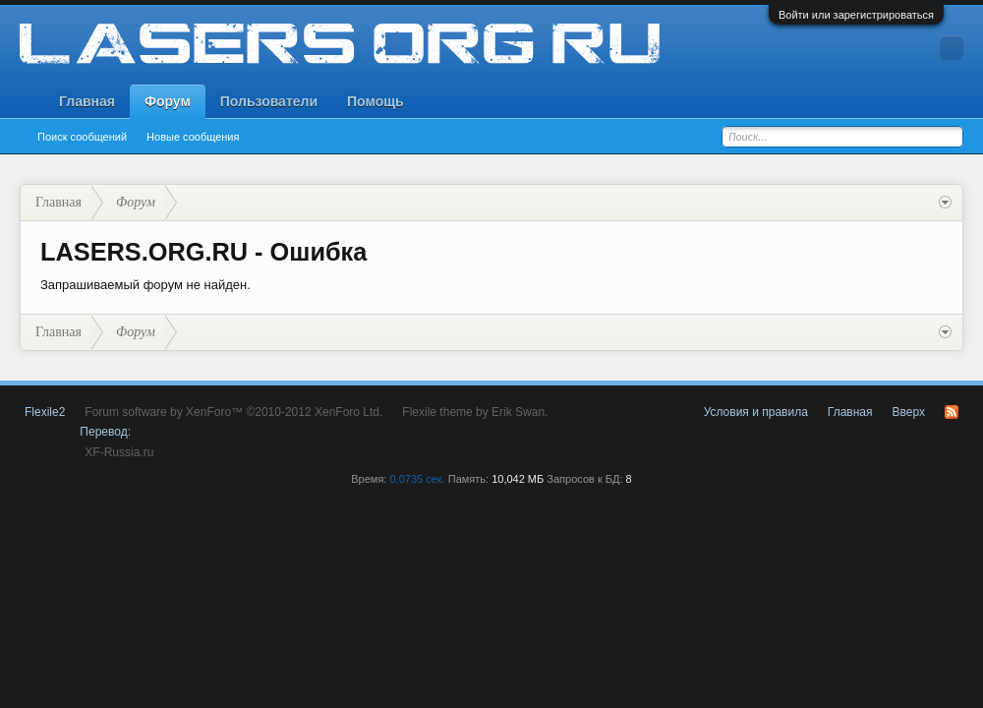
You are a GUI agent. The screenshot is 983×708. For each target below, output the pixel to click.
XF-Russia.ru (119, 452)
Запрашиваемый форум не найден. (145, 284)
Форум (168, 101)
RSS (951, 412)
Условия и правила (756, 412)
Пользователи (269, 101)
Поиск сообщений (82, 137)
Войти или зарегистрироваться (856, 15)
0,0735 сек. (416, 479)
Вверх (909, 412)
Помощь (375, 101)
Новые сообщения (192, 137)
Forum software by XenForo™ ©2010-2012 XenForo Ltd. (233, 412)
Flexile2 (45, 412)
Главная (87, 101)
